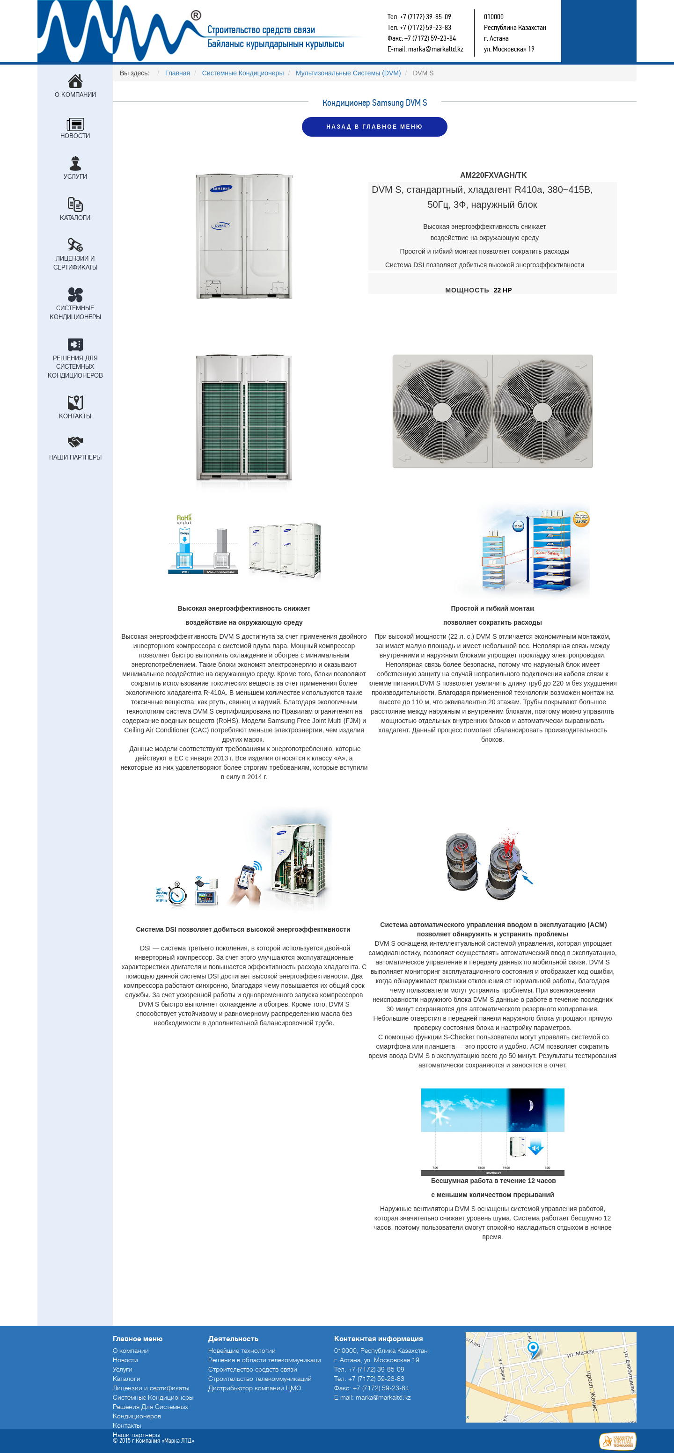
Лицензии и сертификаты (75, 263)
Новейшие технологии (242, 1350)
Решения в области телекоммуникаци (264, 1360)
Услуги (75, 176)
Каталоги (75, 217)
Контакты (75, 416)
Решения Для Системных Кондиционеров (75, 367)
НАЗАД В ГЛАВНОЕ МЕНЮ (374, 127)
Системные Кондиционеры (75, 313)
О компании (75, 94)
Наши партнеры (75, 457)
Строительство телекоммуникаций (260, 1378)
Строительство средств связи (236, 31)
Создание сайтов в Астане (618, 1441)
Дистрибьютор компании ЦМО (254, 1388)
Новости (75, 135)
